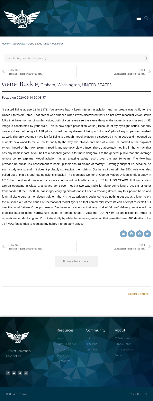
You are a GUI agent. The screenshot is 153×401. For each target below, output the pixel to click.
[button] (139, 18)
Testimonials (18, 43)
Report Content (138, 294)
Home (5, 43)
